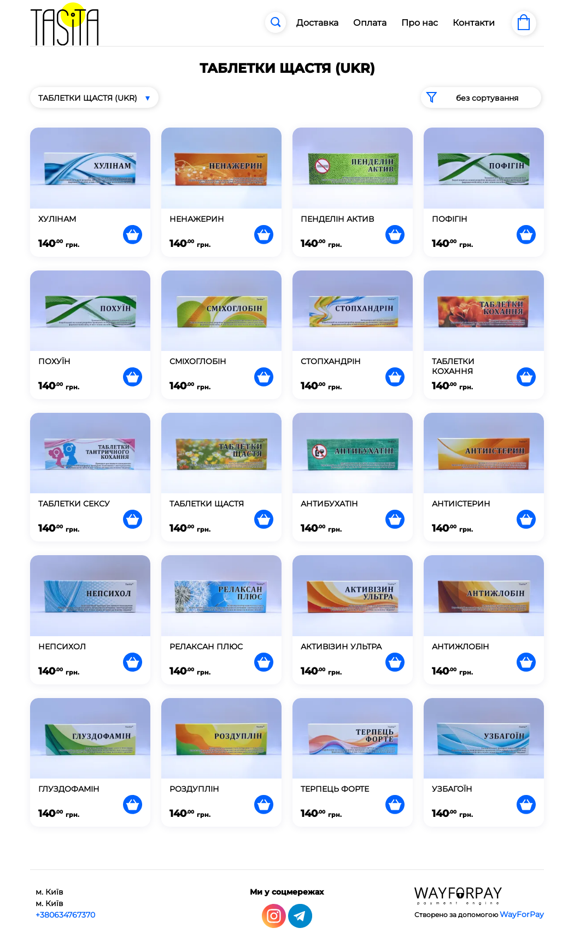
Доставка (317, 23)
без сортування (469, 97)
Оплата (369, 23)
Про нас (419, 23)
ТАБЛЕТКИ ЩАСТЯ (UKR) (87, 98)
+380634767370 (65, 915)
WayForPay (522, 914)
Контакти (474, 23)
